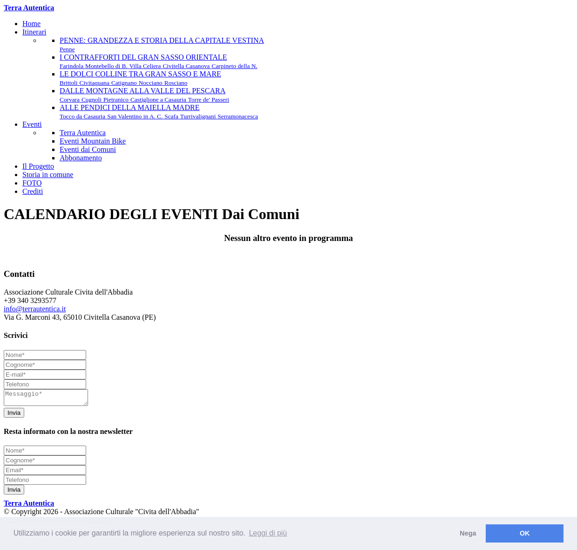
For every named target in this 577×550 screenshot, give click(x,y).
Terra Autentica (83, 133)
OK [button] (525, 533)
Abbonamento (81, 158)
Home (31, 24)
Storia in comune (47, 175)
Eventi (32, 124)
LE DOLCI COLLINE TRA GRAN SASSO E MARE (140, 78)
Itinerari (34, 32)
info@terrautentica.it (35, 309)
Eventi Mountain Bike (93, 141)
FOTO (32, 183)
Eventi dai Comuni (88, 149)
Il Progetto (38, 166)
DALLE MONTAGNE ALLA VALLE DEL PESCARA (144, 95)
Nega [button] (468, 533)
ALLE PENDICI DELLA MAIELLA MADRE (159, 111)
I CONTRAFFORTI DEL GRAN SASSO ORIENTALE (159, 61)
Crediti (32, 191)
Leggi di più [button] (268, 533)
